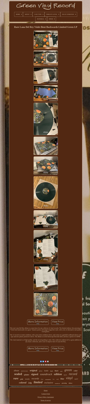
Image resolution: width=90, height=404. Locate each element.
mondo (27, 379)
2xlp (30, 383)
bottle (46, 371)
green (68, 370)
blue (62, 379)
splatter (26, 375)
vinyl (69, 378)
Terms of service (46, 400)
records (35, 378)
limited (38, 382)
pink (21, 379)
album (16, 370)
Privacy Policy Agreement (46, 397)
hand (51, 371)
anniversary (24, 371)
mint (65, 375)
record (73, 374)
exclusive (48, 382)
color (76, 371)
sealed (18, 374)
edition (58, 374)
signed (34, 374)
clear (42, 379)
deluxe (70, 383)
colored (22, 382)
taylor (61, 371)
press (40, 371)
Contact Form (45, 394)
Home (46, 390)
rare (15, 378)
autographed (48, 379)
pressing (64, 383)
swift (57, 379)
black (56, 371)
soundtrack (46, 374)
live (53, 379)
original (33, 370)
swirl (76, 379)
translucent (57, 383)
